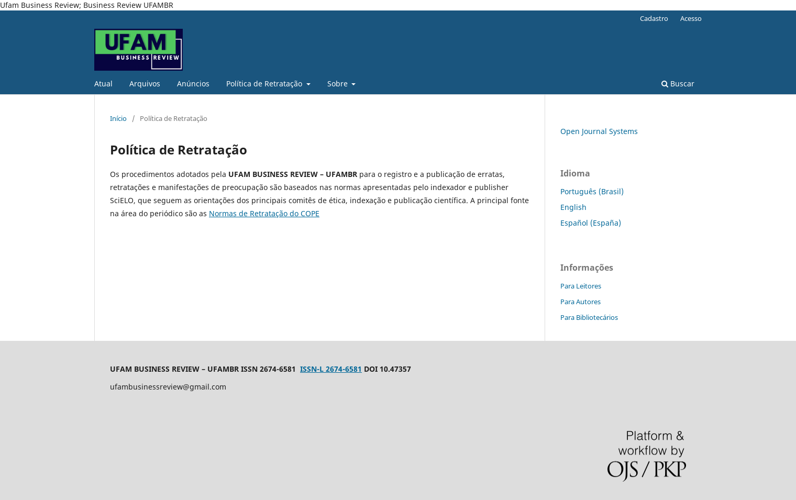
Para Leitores (580, 286)
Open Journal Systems (599, 131)
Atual (103, 83)
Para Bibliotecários (589, 317)
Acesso (691, 18)
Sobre (338, 83)
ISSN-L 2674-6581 (331, 369)
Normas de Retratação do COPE (264, 213)
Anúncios (193, 83)
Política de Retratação (265, 83)
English (573, 207)
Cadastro (654, 18)
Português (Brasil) (592, 191)
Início (118, 118)
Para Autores (580, 301)
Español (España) (590, 223)
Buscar (677, 83)
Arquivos (144, 83)
